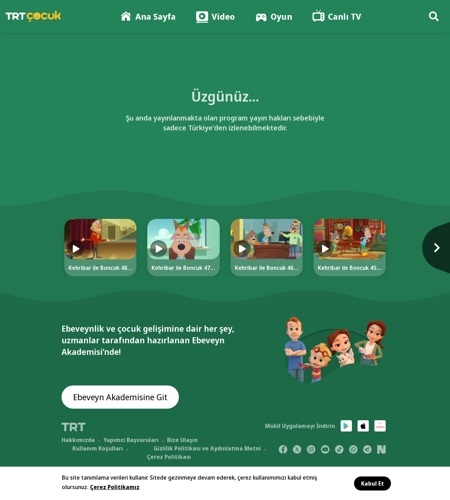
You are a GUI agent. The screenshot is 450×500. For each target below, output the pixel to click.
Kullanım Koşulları (97, 448)
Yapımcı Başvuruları (131, 440)
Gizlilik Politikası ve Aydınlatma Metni (207, 448)
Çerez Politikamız (115, 487)
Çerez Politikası (169, 457)
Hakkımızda (78, 440)
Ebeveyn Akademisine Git (120, 397)
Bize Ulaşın (182, 440)
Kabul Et (372, 483)
